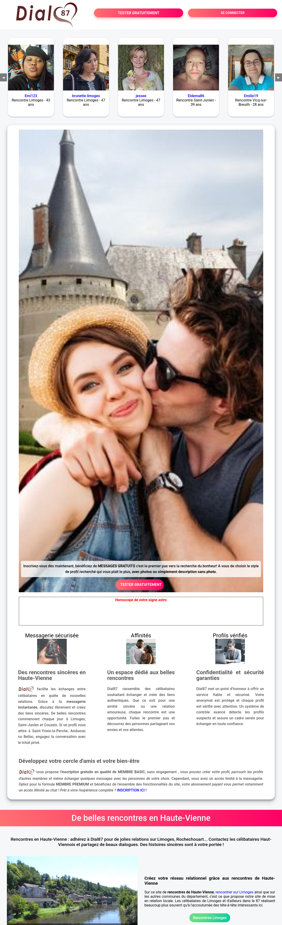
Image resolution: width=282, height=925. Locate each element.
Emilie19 (251, 96)
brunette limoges (86, 96)
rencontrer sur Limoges (234, 892)
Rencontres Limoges (210, 918)
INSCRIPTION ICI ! (132, 790)
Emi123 (31, 96)
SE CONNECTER (233, 13)
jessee (141, 96)
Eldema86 (196, 96)
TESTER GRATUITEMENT (138, 13)
